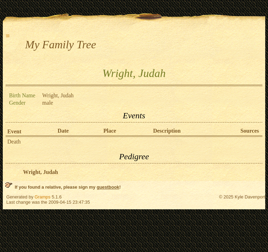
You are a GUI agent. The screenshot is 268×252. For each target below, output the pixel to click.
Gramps (43, 197)
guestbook (108, 187)
